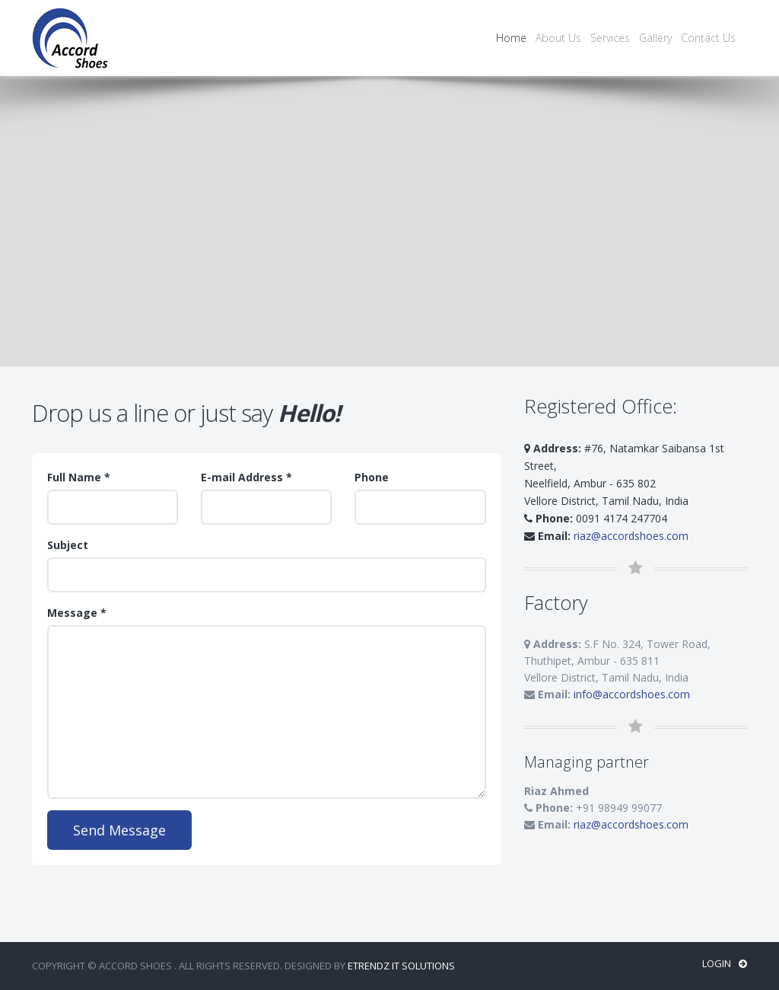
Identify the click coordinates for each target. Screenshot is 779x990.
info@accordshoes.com (632, 694)
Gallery (655, 37)
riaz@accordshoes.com (631, 536)
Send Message (119, 830)
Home (511, 37)
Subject (67, 545)
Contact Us (708, 37)
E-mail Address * (246, 477)
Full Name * (78, 477)
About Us (558, 37)
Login (724, 963)
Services (610, 37)
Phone (372, 477)
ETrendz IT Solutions (401, 965)
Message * (77, 612)
